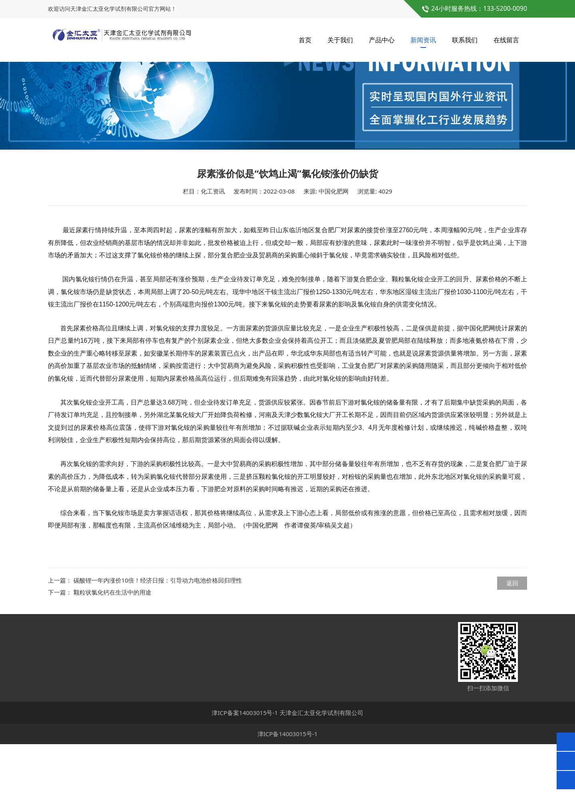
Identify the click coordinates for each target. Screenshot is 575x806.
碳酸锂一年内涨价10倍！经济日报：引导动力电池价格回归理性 (157, 642)
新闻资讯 (423, 40)
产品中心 (382, 40)
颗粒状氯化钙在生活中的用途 (112, 654)
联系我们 (465, 40)
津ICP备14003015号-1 (288, 796)
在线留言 (506, 40)
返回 (512, 645)
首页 (305, 40)
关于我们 (340, 40)
